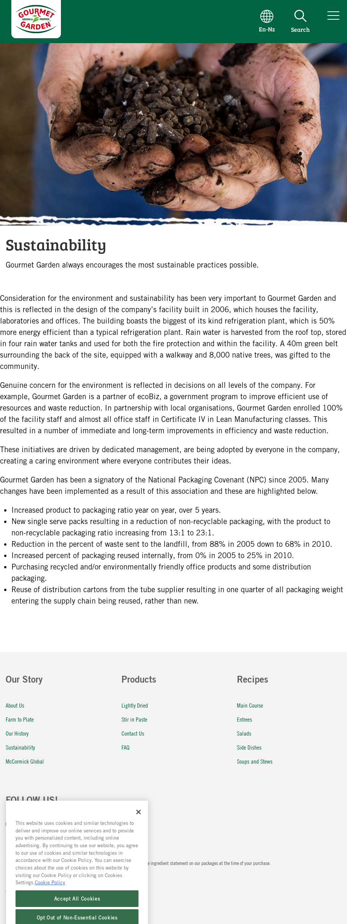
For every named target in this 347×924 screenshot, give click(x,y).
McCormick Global (25, 761)
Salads (244, 733)
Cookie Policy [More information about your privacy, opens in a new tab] (50, 894)
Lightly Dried (134, 705)
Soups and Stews (254, 761)
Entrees (244, 719)
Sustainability (20, 747)
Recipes (252, 680)
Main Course (250, 705)
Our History (17, 733)
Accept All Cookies (77, 910)
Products (138, 680)
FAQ (125, 747)
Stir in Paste (134, 719)
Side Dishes (249, 747)
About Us (15, 705)
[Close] (138, 823)
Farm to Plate (20, 719)
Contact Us (132, 733)
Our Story (24, 680)
